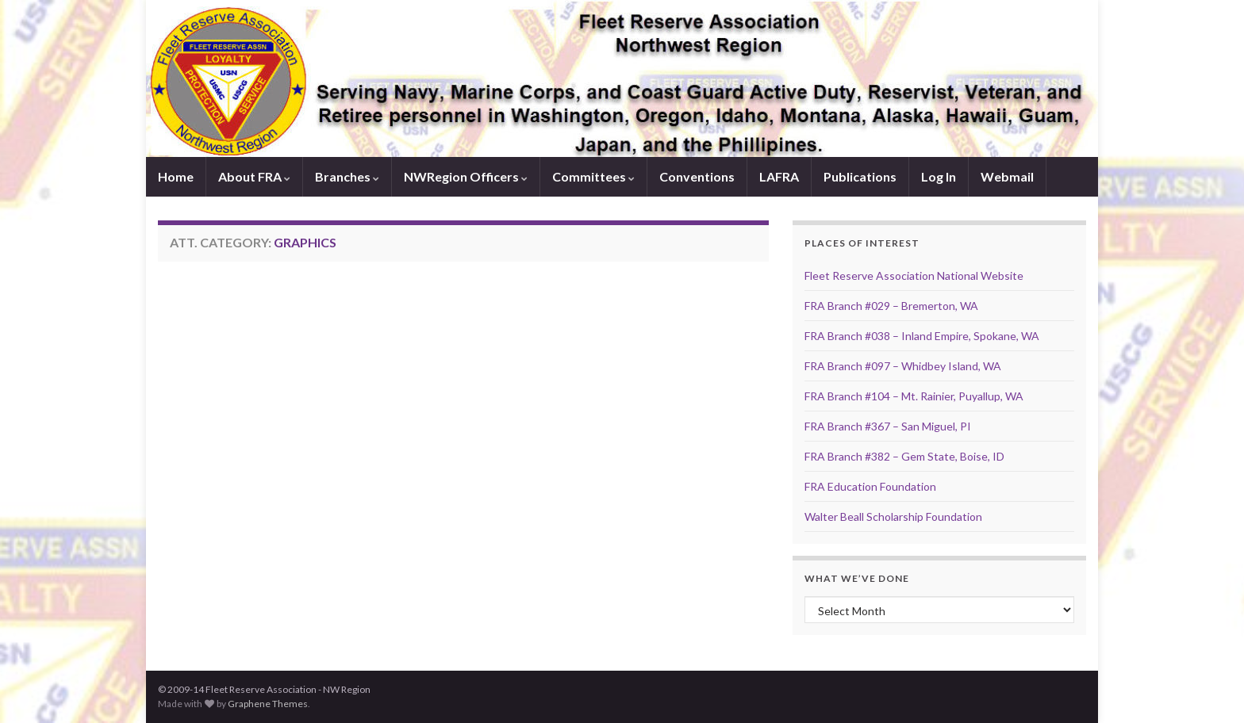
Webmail (1007, 176)
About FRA (254, 176)
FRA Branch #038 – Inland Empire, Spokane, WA (921, 335)
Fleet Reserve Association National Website (913, 275)
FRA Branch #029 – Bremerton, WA (891, 305)
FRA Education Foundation (870, 486)
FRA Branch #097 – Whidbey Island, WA (902, 366)
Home (176, 176)
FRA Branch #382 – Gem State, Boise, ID (904, 456)
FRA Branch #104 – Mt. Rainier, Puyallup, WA (913, 396)
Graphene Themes (268, 704)
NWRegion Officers (466, 176)
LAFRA (779, 176)
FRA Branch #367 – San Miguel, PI (887, 426)
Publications (860, 176)
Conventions (697, 176)
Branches (347, 176)
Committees (593, 176)
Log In (938, 176)
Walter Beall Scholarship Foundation (893, 516)
